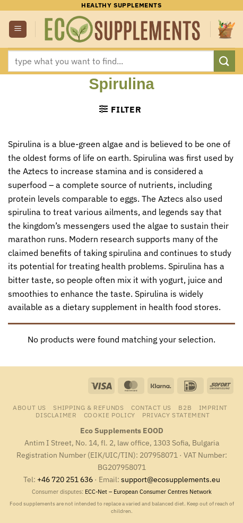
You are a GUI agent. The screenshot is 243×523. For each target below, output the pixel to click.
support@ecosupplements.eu (170, 479)
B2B (185, 407)
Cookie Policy (109, 414)
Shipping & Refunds (88, 407)
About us (29, 407)
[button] (18, 29)
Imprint (213, 407)
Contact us (151, 407)
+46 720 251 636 (65, 479)
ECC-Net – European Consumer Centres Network (148, 491)
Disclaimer (56, 414)
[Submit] (224, 60)
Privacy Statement (176, 414)
